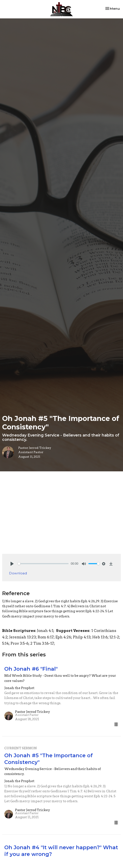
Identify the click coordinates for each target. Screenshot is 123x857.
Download (18, 573)
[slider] (43, 564)
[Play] (12, 563)
